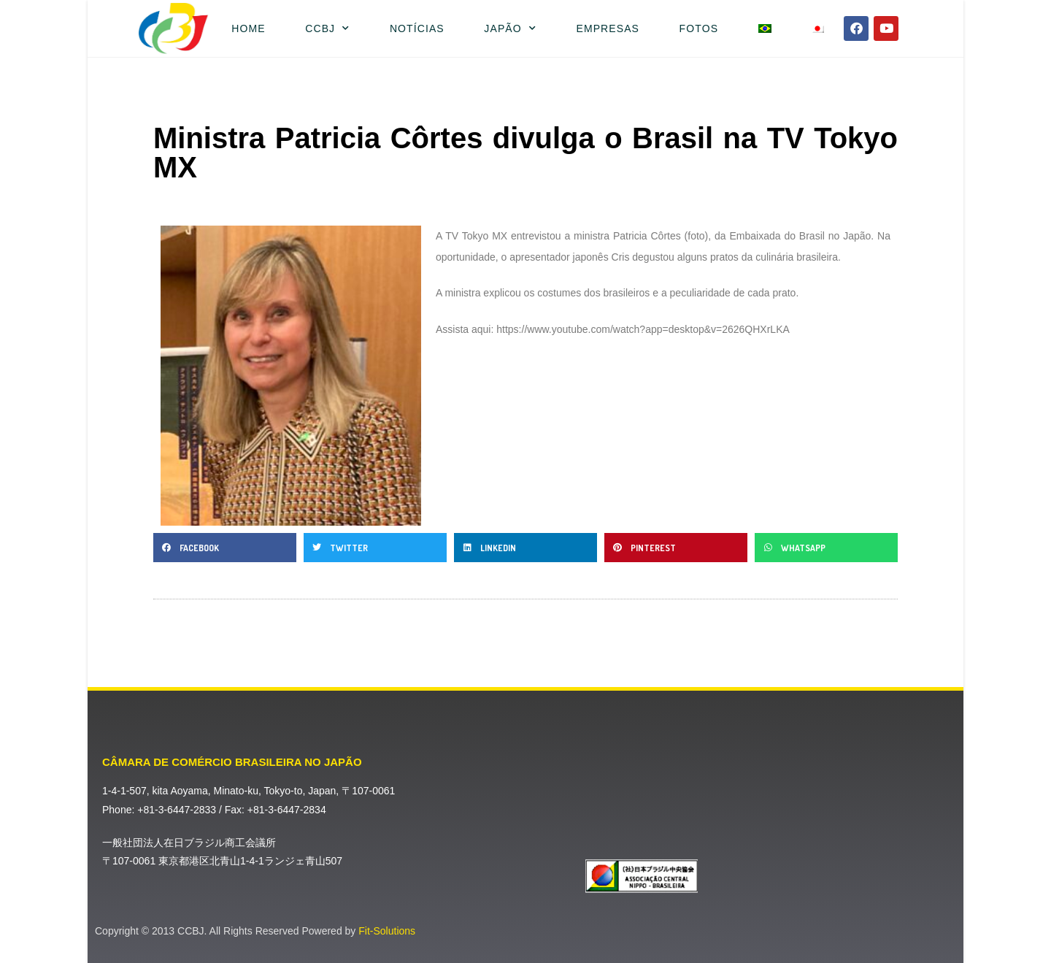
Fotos (699, 28)
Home (248, 28)
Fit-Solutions (386, 931)
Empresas (607, 28)
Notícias (417, 28)
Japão (510, 28)
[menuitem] (764, 28)
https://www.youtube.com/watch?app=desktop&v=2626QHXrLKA (643, 329)
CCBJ (327, 28)
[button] (224, 547)
